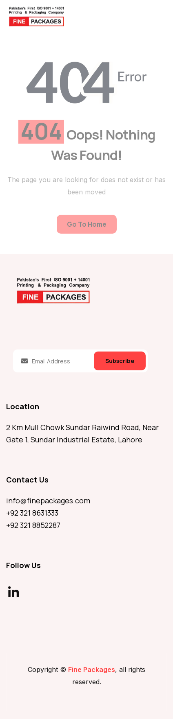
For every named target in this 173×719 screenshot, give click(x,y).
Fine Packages (91, 669)
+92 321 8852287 (33, 525)
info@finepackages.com (48, 500)
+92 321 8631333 (32, 513)
